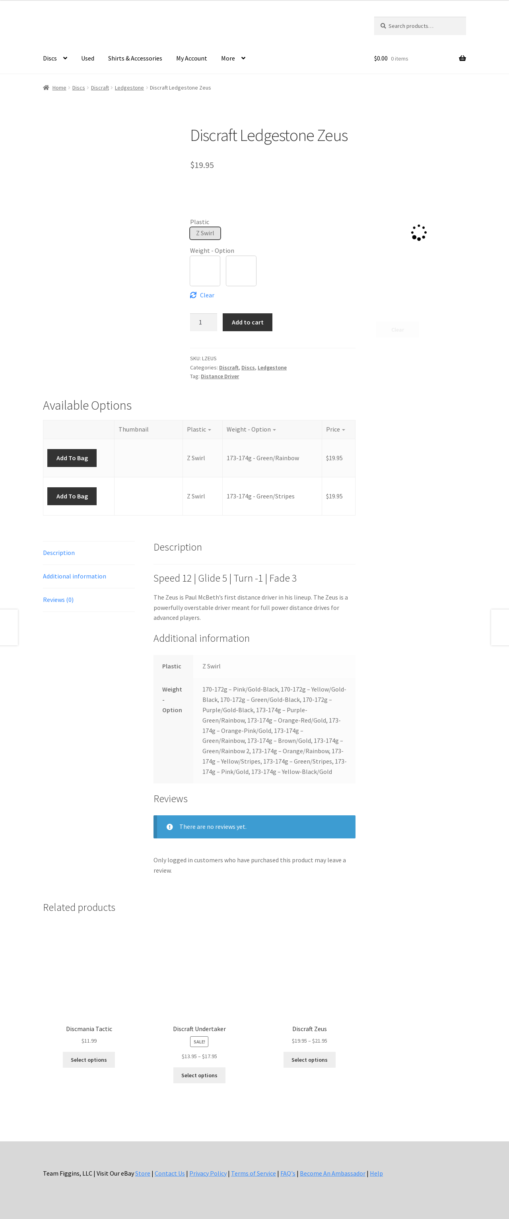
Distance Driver (220, 376)
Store (142, 1173)
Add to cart (248, 322)
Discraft (100, 87)
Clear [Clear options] (207, 295)
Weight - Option (212, 250)
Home (59, 87)
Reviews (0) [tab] (58, 600)
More (228, 58)
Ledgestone (129, 87)
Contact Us (170, 1173)
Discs (50, 58)
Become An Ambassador (332, 1173)
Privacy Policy (208, 1173)
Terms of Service (253, 1173)
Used (87, 58)
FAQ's (287, 1173)
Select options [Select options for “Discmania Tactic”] (89, 1059)
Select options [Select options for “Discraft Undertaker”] (199, 1075)
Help (376, 1173)
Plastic (199, 222)
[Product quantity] (203, 322)
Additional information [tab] (74, 576)
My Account (191, 58)
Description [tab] (59, 553)
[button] (205, 233)
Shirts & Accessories (135, 58)
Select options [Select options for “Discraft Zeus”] (309, 1059)
